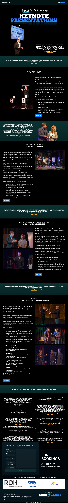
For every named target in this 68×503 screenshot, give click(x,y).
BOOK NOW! (38, 115)
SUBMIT (21, 470)
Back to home (34, 2)
